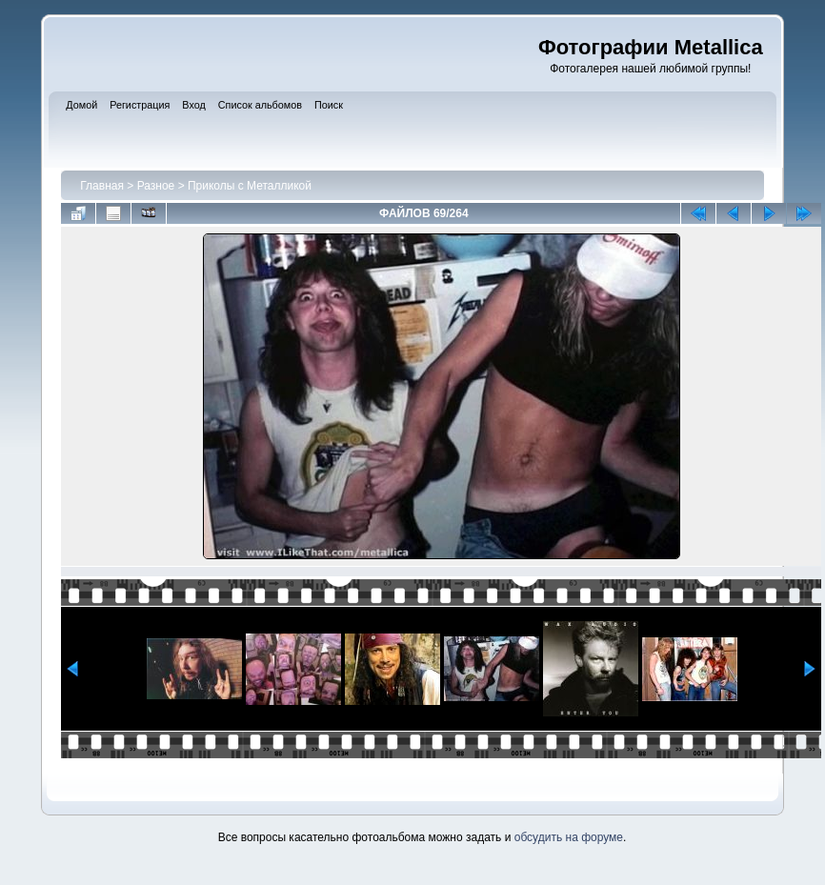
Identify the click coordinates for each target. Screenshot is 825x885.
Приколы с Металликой (250, 185)
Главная (102, 185)
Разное (156, 185)
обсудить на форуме (568, 837)
